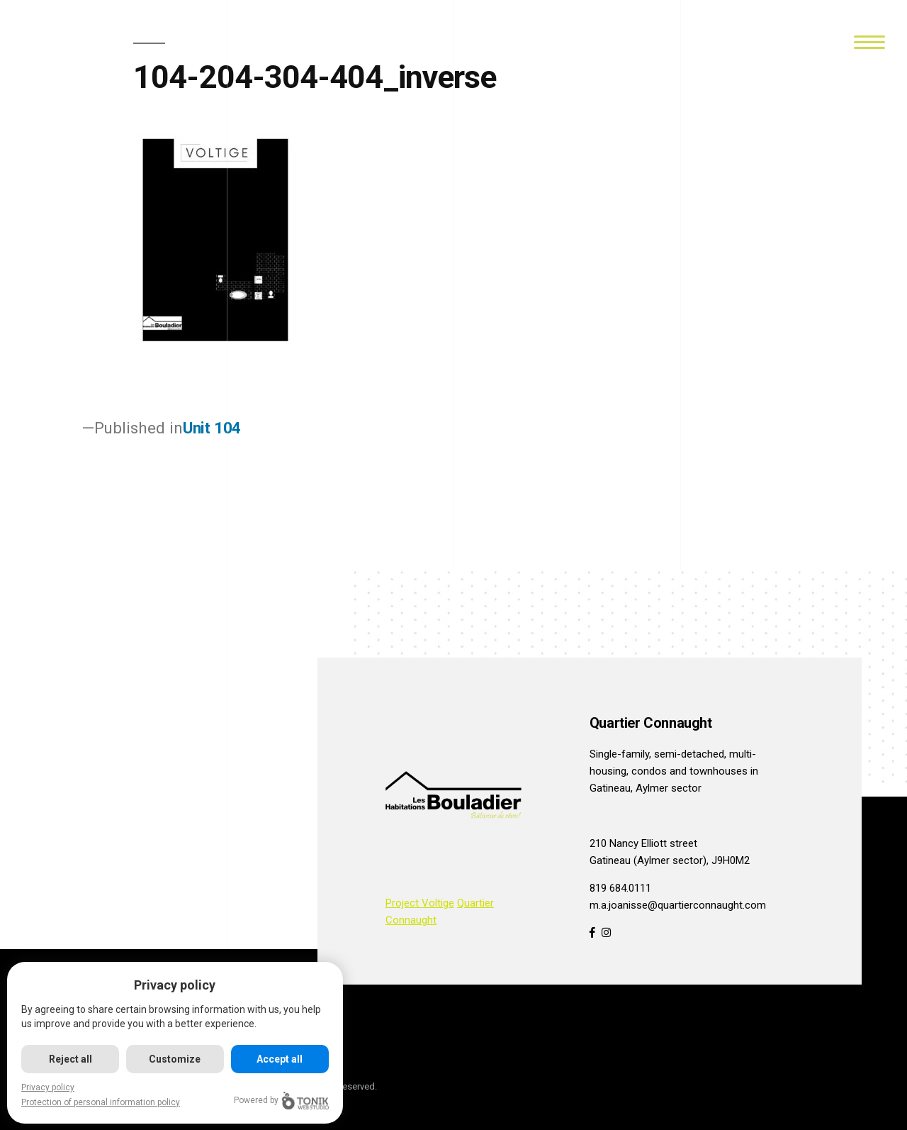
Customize (175, 1059)
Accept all (280, 1059)
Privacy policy (47, 1087)
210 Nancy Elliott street (643, 843)
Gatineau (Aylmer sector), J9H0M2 (670, 860)
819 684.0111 (620, 888)
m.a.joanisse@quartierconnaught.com (678, 905)
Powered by (282, 1100)
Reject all (70, 1059)
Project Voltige (419, 903)
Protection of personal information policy (100, 1102)
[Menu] (869, 40)
